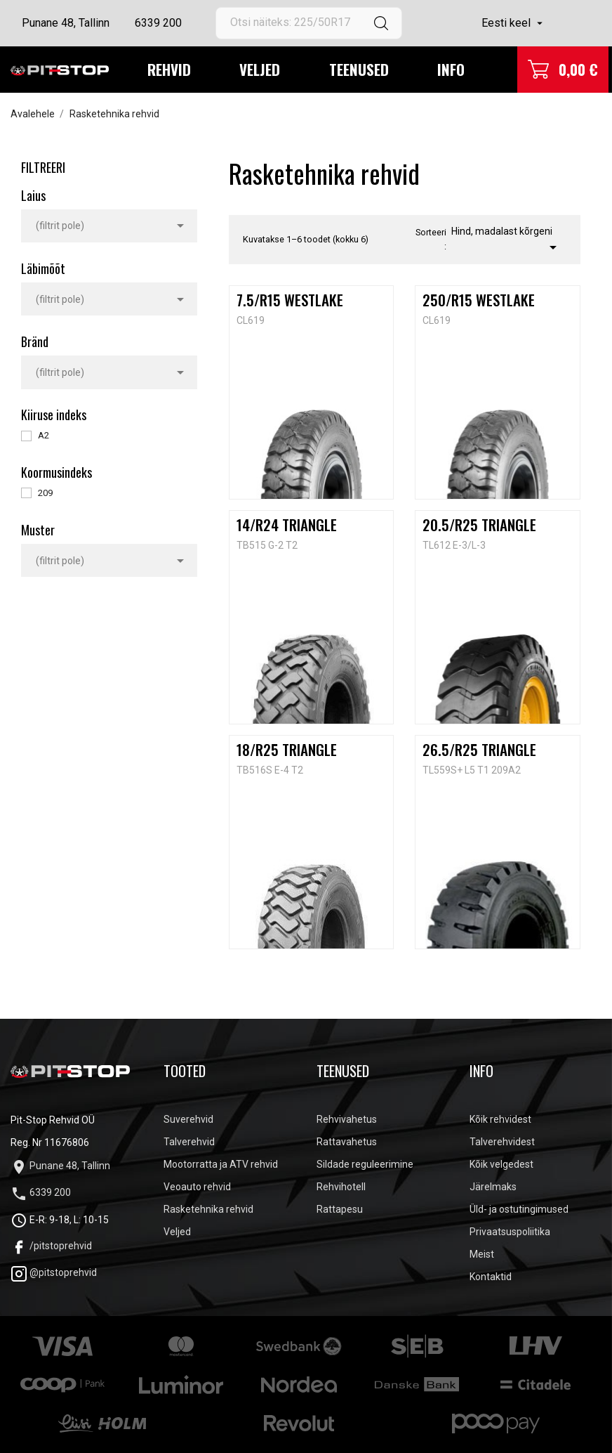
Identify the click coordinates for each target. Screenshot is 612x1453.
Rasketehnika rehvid (208, 1209)
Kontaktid (491, 1276)
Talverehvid (189, 1141)
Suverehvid (188, 1119)
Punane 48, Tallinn (65, 23)
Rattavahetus (347, 1141)
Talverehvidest (502, 1141)
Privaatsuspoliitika (510, 1231)
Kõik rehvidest (500, 1119)
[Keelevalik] (513, 23)
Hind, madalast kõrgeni (506, 241)
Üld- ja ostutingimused (519, 1209)
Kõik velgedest (501, 1164)
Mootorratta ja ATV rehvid (221, 1164)
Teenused (359, 69)
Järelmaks (493, 1186)
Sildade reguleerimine (365, 1164)
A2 (43, 435)
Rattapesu (340, 1209)
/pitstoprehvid (51, 1245)
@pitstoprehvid (54, 1272)
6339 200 (158, 23)
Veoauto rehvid (197, 1186)
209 (45, 493)
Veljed (259, 69)
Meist (482, 1254)
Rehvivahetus (347, 1119)
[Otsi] (309, 23)
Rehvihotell (341, 1186)
